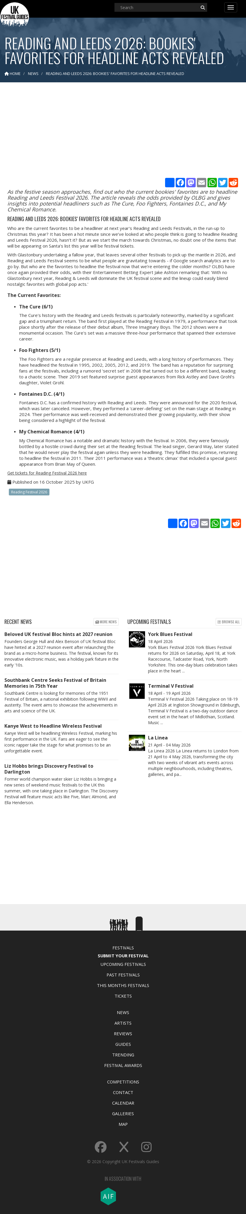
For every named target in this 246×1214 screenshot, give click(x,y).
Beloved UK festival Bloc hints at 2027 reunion (58, 634)
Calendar (123, 1103)
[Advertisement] (123, 132)
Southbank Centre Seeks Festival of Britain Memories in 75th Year (55, 683)
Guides (123, 1044)
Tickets (123, 996)
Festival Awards (123, 1065)
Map (123, 1124)
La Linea (158, 737)
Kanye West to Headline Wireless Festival (53, 726)
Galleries (123, 1113)
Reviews (123, 1033)
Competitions (123, 1082)
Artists (123, 1023)
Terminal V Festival (171, 686)
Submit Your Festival (123, 955)
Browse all (228, 621)
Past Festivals (123, 975)
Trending (123, 1055)
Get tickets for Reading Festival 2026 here (47, 473)
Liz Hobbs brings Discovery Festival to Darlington (48, 769)
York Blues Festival (170, 634)
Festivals (123, 948)
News (123, 1012)
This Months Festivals (123, 985)
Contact (123, 1092)
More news (106, 621)
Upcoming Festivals (123, 964)
